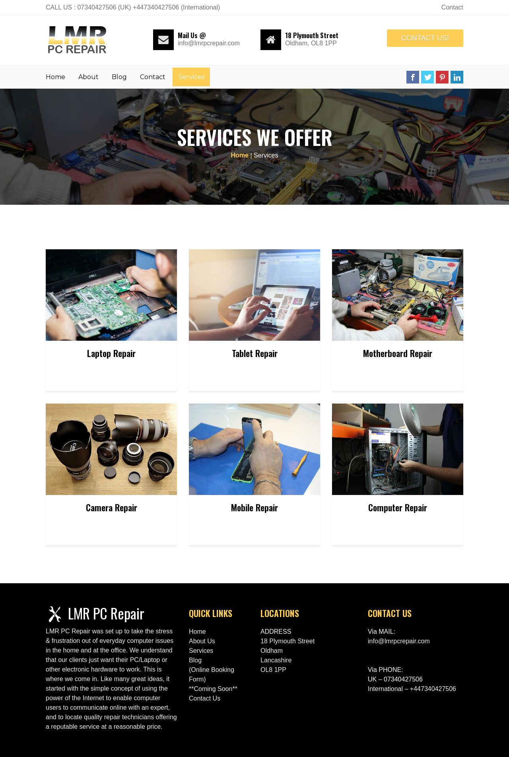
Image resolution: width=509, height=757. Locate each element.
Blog (119, 77)
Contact (152, 77)
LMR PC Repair (106, 612)
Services (191, 77)
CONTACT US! (425, 38)
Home (55, 77)
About (88, 77)
